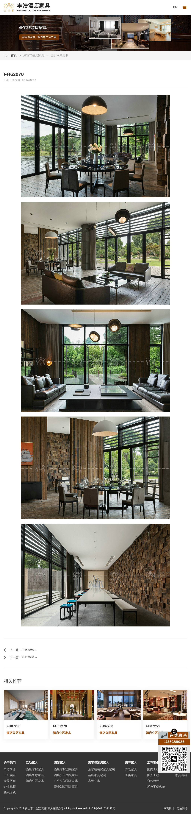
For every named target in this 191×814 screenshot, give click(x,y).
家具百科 (181, 775)
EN (175, 7)
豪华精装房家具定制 (101, 769)
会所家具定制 (59, 55)
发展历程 (10, 780)
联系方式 (10, 792)
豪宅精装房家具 (33, 55)
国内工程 (153, 769)
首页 (14, 55)
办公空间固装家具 (66, 780)
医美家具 (131, 775)
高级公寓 (94, 780)
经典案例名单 (156, 786)
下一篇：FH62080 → (24, 657)
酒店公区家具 (35, 780)
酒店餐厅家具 (35, 775)
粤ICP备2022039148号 (101, 808)
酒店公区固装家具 (66, 775)
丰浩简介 (10, 769)
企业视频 (10, 786)
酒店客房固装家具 (66, 769)
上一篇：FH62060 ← (24, 649)
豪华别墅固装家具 (66, 786)
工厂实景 (10, 775)
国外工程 (153, 775)
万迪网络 (182, 808)
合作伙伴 (153, 780)
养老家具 (131, 769)
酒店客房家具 (35, 769)
